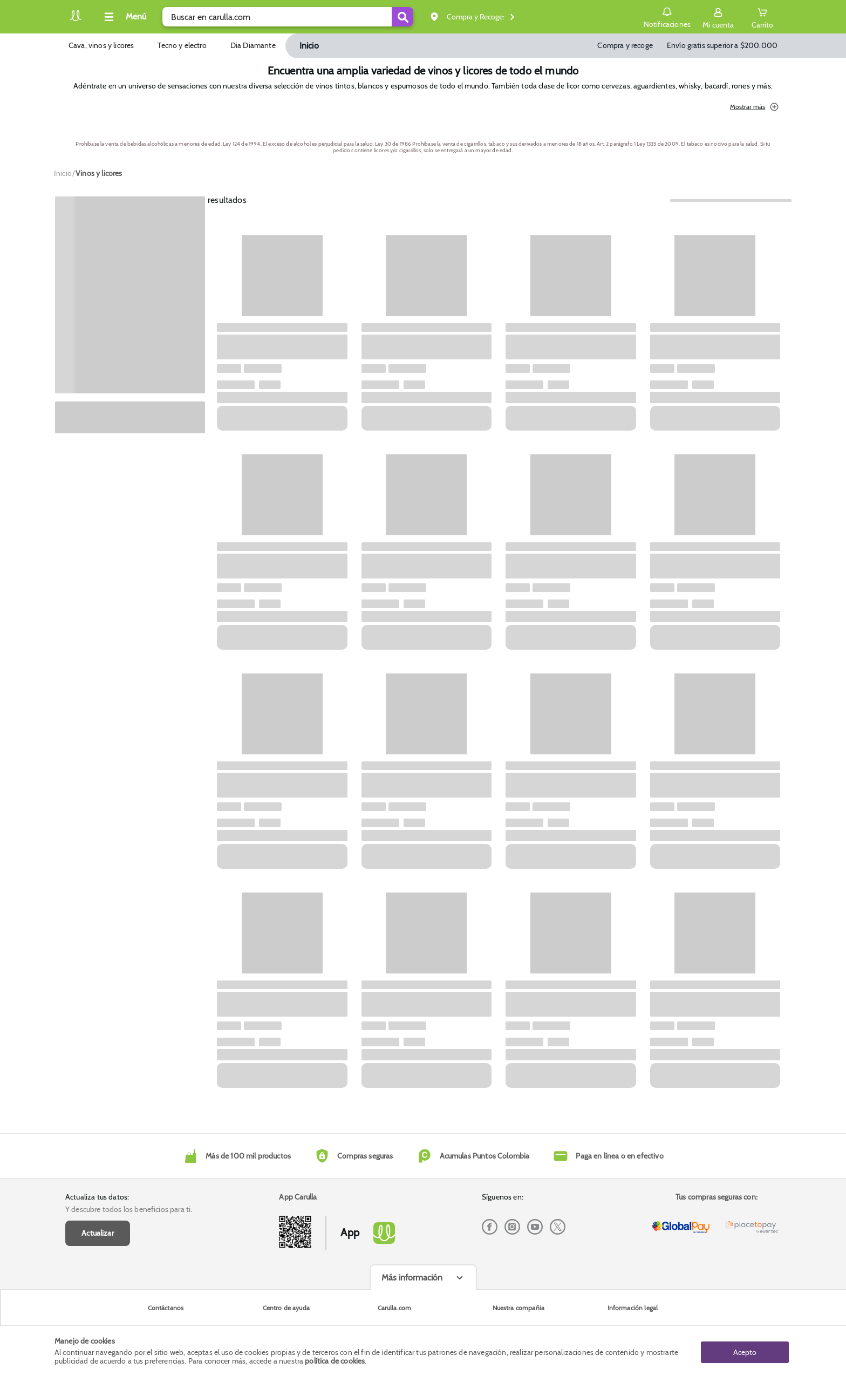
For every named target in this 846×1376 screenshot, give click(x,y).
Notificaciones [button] (666, 16)
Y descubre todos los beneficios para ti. (128, 1209)
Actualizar (97, 1233)
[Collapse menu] (123, 16)
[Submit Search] (402, 16)
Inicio (309, 45)
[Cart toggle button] (762, 17)
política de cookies (335, 1361)
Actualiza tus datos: (97, 1197)
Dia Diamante (253, 45)
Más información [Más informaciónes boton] (411, 1277)
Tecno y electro (182, 45)
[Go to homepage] (63, 173)
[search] (287, 16)
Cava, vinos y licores (101, 45)
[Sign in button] (718, 16)
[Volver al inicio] (76, 20)
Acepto (744, 1350)
